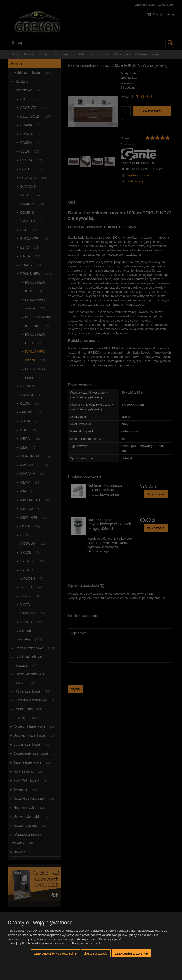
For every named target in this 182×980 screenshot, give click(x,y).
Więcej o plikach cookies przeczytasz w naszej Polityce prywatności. (54, 943)
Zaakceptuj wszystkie (131, 953)
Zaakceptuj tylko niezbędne (55, 953)
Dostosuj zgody (96, 953)
